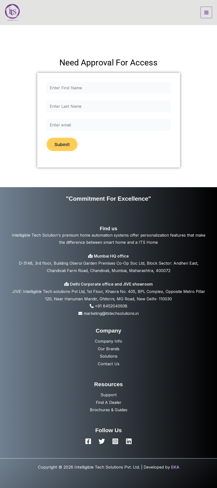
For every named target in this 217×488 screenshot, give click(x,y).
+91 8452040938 (108, 306)
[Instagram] (115, 441)
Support (108, 394)
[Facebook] (88, 441)
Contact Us (108, 363)
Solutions (108, 356)
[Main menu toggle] (206, 12)
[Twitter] (102, 441)
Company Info (108, 341)
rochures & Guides (110, 409)
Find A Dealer (108, 402)
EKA (175, 467)
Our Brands (108, 348)
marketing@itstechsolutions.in (108, 313)
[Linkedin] (129, 441)
